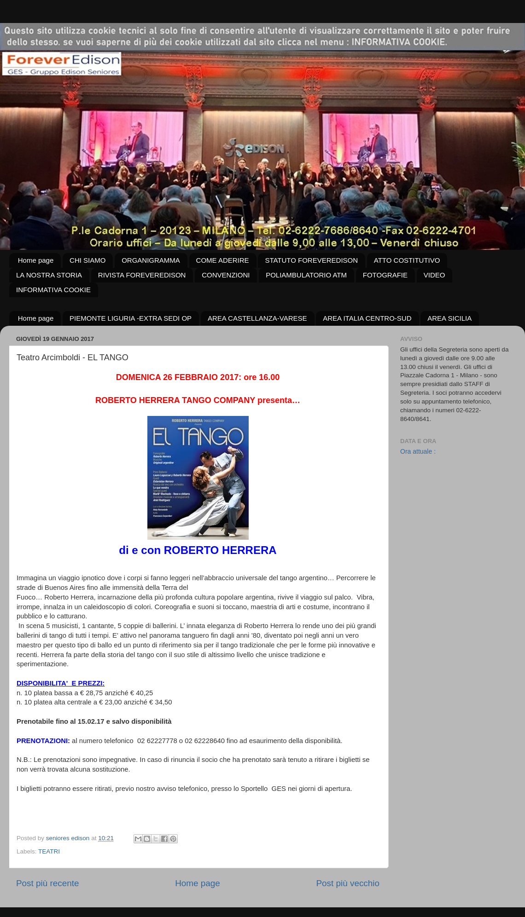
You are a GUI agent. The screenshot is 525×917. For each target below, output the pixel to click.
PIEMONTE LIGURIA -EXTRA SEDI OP (131, 318)
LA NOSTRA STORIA (49, 275)
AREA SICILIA (449, 318)
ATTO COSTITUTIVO (407, 260)
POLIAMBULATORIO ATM (306, 275)
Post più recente (47, 883)
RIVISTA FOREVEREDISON (142, 275)
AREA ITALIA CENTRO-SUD (367, 318)
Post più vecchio (347, 883)
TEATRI (49, 851)
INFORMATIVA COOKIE (53, 290)
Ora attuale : (418, 451)
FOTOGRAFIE (385, 275)
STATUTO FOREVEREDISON (311, 260)
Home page (36, 260)
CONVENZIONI (226, 275)
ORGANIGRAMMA (151, 260)
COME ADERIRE (222, 260)
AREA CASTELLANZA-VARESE (257, 318)
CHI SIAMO (87, 260)
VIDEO (434, 275)
